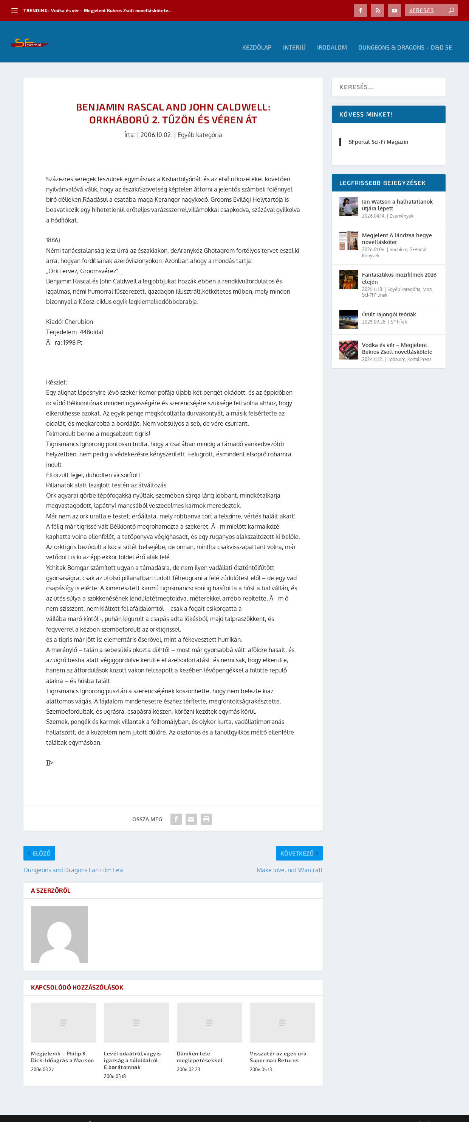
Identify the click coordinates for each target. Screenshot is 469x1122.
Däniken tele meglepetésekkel (200, 1045)
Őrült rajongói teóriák (389, 303)
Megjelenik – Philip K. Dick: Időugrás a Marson (62, 1045)
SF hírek (399, 310)
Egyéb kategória (200, 123)
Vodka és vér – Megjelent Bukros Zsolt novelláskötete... (111, 10)
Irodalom (332, 36)
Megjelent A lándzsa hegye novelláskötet (397, 227)
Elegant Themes (65, 1113)
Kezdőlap (257, 36)
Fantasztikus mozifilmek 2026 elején (399, 266)
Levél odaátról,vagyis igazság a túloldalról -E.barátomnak (133, 1049)
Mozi (427, 278)
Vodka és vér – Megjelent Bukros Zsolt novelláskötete (397, 337)
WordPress (131, 1113)
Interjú (294, 36)
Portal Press (419, 348)
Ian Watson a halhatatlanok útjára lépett (397, 193)
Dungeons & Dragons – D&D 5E (405, 36)
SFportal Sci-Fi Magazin (379, 130)
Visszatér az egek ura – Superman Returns (280, 1045)
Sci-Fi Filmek (374, 283)
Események (401, 204)
